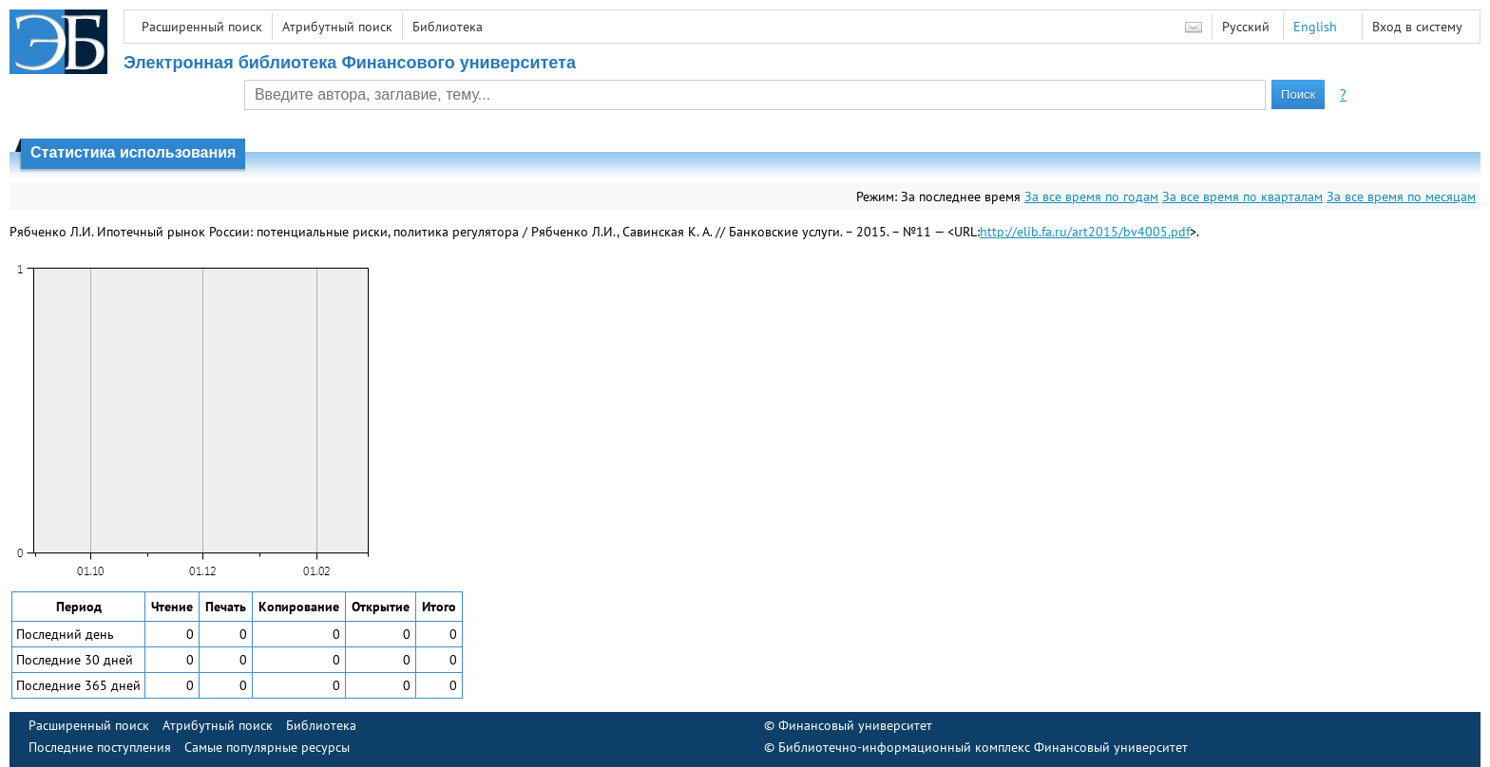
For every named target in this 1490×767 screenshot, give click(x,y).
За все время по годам (1091, 196)
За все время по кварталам (1242, 196)
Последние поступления (100, 747)
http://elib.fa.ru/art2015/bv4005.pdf (1085, 231)
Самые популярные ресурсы (267, 747)
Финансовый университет (855, 725)
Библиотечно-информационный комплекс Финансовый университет (983, 747)
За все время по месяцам (1401, 196)
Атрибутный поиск (337, 26)
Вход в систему (1417, 26)
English (1315, 26)
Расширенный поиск (202, 26)
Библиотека (447, 26)
